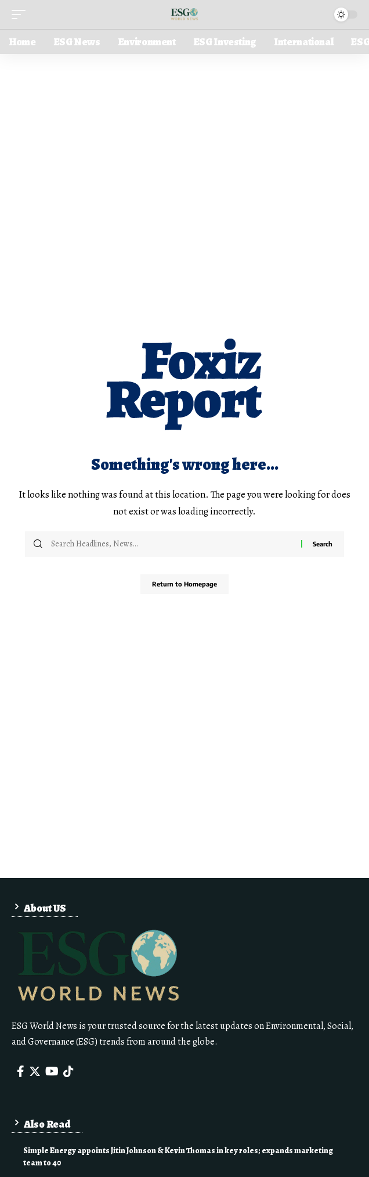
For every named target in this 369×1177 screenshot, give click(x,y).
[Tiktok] (68, 1071)
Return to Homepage (184, 584)
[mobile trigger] (21, 14)
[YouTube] (52, 1071)
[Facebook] (21, 1071)
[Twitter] (35, 1071)
